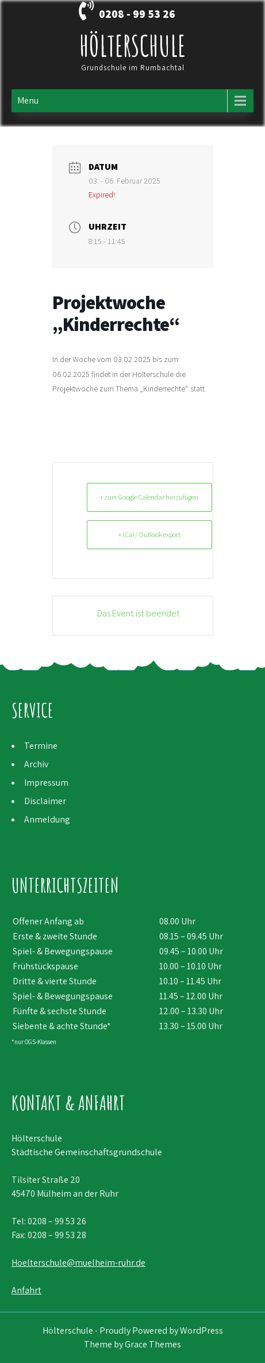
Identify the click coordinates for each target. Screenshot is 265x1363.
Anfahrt (26, 1290)
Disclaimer (45, 801)
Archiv (36, 764)
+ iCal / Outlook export (149, 534)
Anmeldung (47, 819)
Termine (40, 746)
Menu (28, 100)
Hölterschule (132, 45)
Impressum (46, 782)
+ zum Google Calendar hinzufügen (149, 497)
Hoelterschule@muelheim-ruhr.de (78, 1263)
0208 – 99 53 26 (57, 1221)
